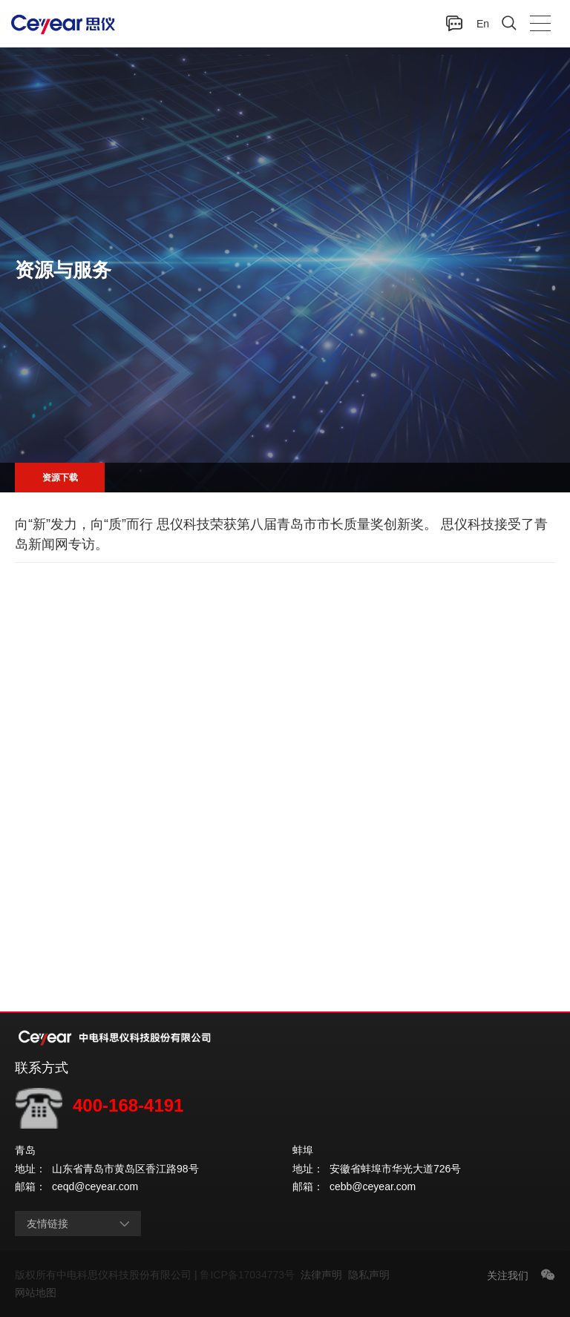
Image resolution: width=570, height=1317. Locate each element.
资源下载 (60, 477)
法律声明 (324, 1275)
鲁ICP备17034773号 (250, 1275)
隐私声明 (372, 1275)
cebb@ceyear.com (373, 1186)
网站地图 (35, 1292)
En (482, 24)
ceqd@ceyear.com (95, 1186)
